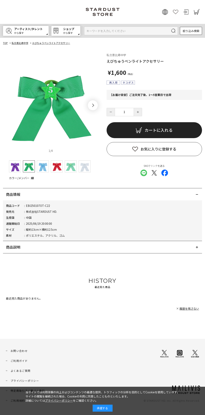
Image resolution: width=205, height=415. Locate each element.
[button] (93, 105)
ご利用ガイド (19, 361)
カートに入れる (159, 130)
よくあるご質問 (20, 371)
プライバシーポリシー (25, 381)
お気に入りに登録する (158, 148)
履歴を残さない (189, 309)
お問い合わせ (19, 351)
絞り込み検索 (191, 31)
